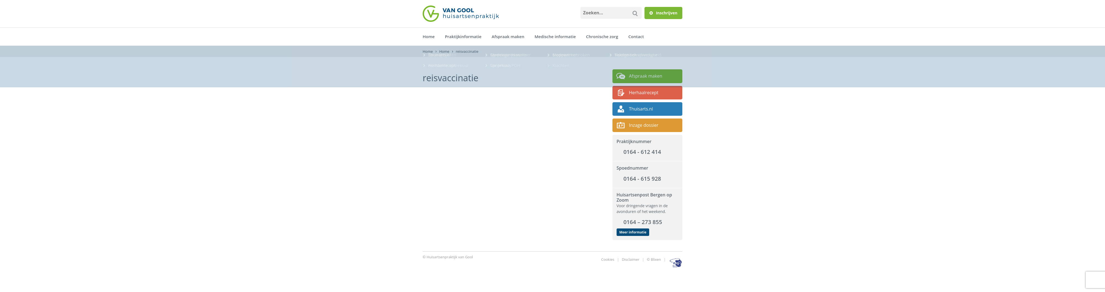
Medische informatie (555, 36)
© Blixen (654, 259)
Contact (636, 36)
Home (429, 36)
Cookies (607, 259)
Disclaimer (631, 259)
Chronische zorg (602, 36)
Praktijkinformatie (463, 36)
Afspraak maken (508, 36)
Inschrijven (663, 12)
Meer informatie (632, 232)
